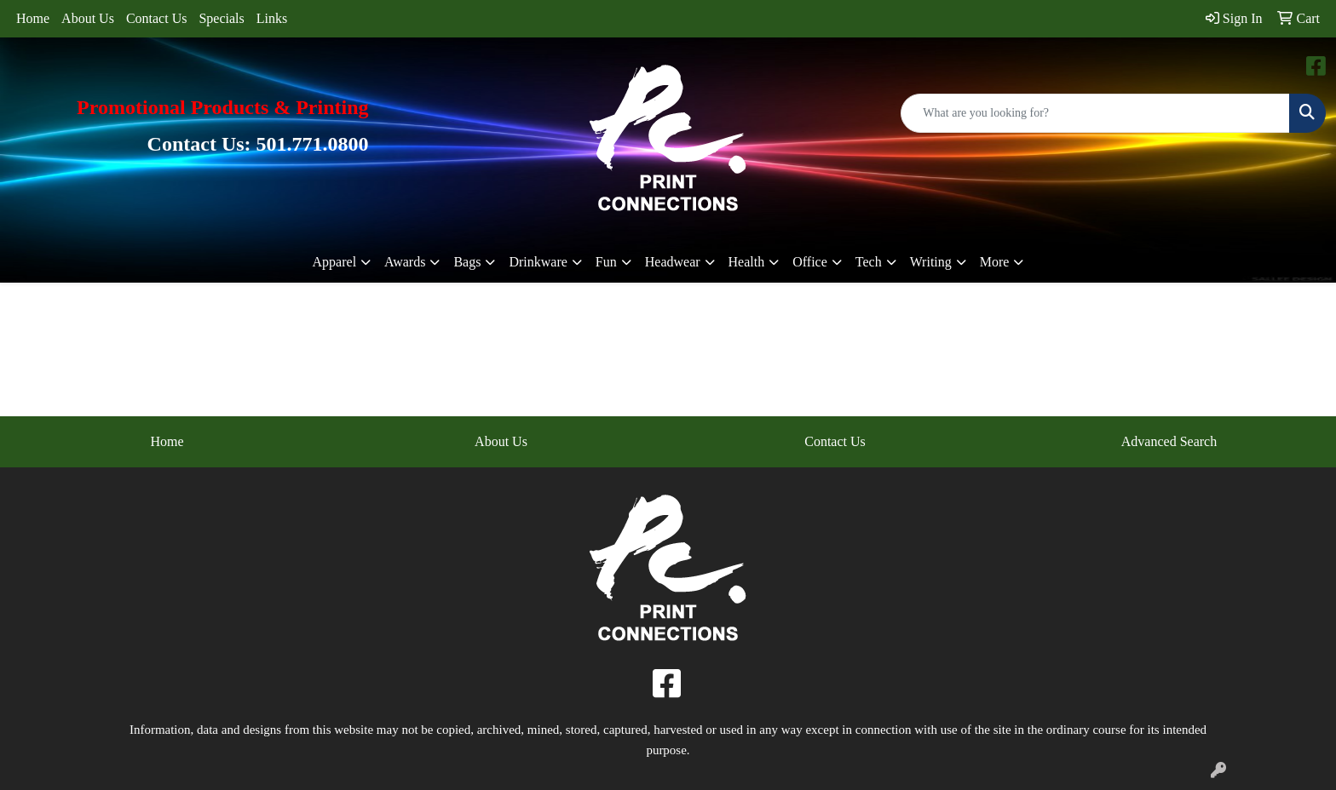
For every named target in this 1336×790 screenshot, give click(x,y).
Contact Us (156, 18)
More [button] (995, 262)
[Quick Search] (1095, 113)
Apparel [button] (335, 262)
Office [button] (809, 262)
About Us (87, 18)
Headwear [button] (672, 262)
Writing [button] (931, 262)
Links (271, 18)
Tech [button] (868, 262)
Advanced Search (1169, 441)
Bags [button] (467, 262)
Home (32, 18)
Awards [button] (404, 262)
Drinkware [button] (538, 262)
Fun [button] (606, 262)
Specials (221, 18)
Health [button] (746, 262)
